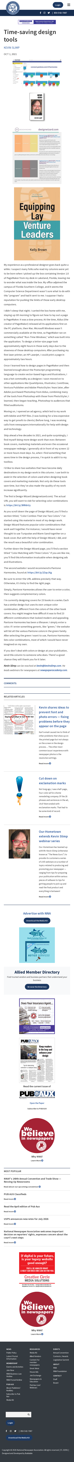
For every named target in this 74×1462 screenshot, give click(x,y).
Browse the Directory (37, 987)
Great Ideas (34, 1368)
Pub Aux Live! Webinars (35, 1386)
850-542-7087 (26, 1431)
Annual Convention (61, 1353)
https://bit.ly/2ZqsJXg (40, 572)
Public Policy (11, 1353)
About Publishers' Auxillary (13, 1389)
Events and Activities (14, 1367)
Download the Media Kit (37, 920)
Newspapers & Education (35, 1380)
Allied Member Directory (37, 972)
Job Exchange (35, 1375)
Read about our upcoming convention (22, 1186)
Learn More (37, 1160)
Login (57, 5)
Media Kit (10, 1400)
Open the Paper (37, 1103)
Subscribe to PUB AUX (37, 1108)
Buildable (29, 1453)
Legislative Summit (61, 1360)
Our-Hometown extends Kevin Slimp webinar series (53, 836)
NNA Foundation (60, 1371)
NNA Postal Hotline (14, 1380)
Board (55, 1383)
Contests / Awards (60, 1356)
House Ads (34, 1372)
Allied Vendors (35, 1356)
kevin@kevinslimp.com (48, 665)
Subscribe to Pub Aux (13, 1395)
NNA (55, 1368)
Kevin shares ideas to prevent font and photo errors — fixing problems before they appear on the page (54, 716)
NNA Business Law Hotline (14, 1375)
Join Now (10, 1370)
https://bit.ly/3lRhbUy (18, 505)
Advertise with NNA (37, 913)
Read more (45, 763)
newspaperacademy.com (53, 670)
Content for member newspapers (35, 1362)
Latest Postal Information (12, 1357)
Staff (55, 1379)
